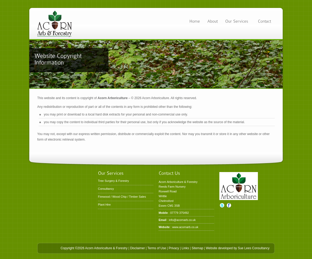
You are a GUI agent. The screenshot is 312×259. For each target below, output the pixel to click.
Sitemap (197, 248)
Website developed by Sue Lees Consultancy (238, 248)
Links (185, 248)
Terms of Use (156, 248)
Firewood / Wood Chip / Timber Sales (122, 196)
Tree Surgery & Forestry (113, 180)
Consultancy (106, 188)
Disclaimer (137, 248)
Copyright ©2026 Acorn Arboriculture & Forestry (93, 248)
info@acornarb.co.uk (182, 219)
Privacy (174, 248)
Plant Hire (104, 204)
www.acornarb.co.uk (185, 227)
